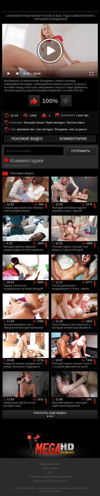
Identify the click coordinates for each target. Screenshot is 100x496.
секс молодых (44, 129)
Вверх (93, 488)
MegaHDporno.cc (62, 8)
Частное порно (75, 122)
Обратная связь (50, 464)
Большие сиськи (34, 122)
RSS (50, 472)
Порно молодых (55, 122)
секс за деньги (78, 129)
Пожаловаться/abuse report (50, 480)
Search (93, 6)
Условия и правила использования (50, 476)
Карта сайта (50, 468)
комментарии (73, 139)
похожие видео (27, 139)
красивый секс (26, 129)
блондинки (61, 129)
